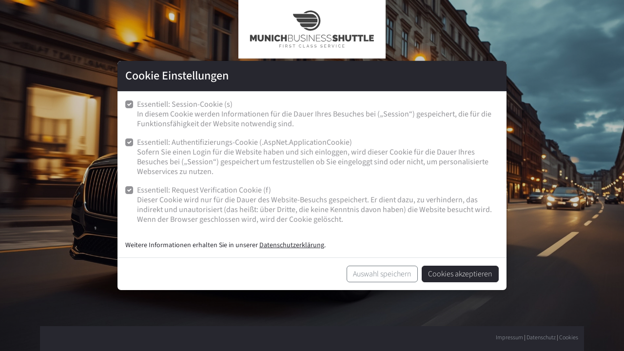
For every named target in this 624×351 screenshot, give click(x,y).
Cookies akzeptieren (460, 274)
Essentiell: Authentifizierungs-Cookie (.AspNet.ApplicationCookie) (318, 157)
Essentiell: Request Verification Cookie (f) (318, 205)
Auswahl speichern (382, 274)
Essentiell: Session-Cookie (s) (318, 114)
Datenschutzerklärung (291, 245)
